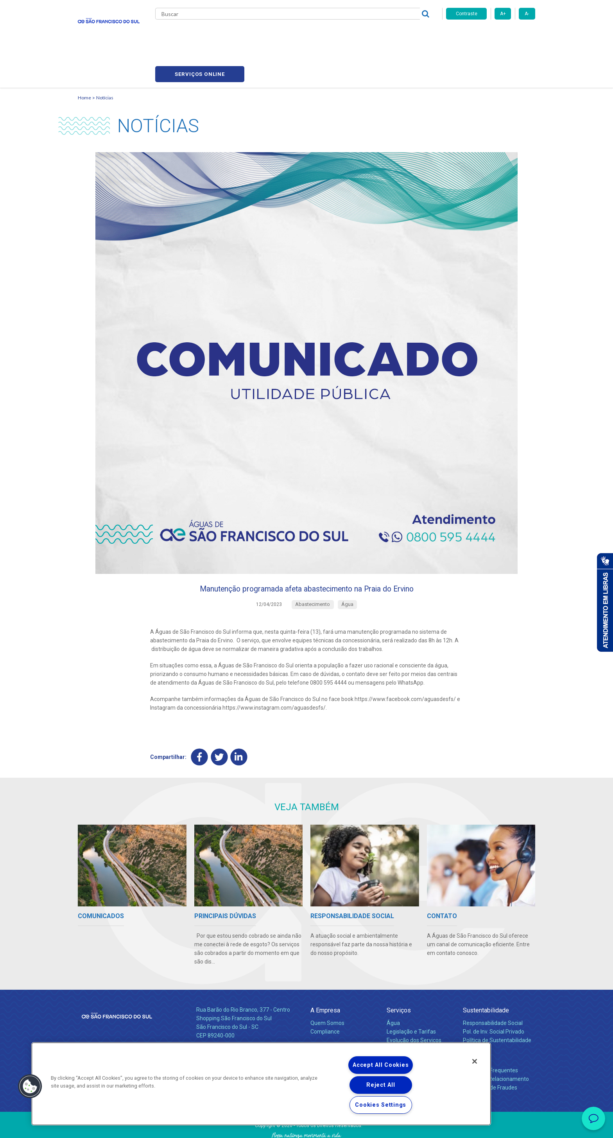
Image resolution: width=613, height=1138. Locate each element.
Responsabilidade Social (493, 990)
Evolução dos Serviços (414, 1008)
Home (84, 61)
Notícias (104, 61)
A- (527, 13)
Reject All (380, 1085)
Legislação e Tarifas (411, 999)
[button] (30, 1086)
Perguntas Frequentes (490, 1038)
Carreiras (337, 35)
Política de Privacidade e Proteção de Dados (306, 1126)
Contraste (466, 13)
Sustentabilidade (486, 978)
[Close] (474, 1061)
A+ (503, 13)
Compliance (325, 999)
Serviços (399, 978)
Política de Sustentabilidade (497, 1008)
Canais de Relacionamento (496, 1046)
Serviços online (491, 35)
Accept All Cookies (381, 1065)
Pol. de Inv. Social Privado (493, 999)
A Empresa (325, 978)
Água (393, 990)
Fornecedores (379, 35)
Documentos (402, 1016)
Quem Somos (327, 990)
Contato (473, 1025)
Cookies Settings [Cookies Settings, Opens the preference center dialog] (380, 1105)
